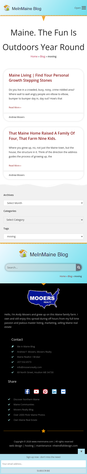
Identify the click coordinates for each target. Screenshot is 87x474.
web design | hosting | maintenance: (31, 445)
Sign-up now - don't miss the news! (43, 457)
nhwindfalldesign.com (65, 445)
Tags (6, 228)
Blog (42, 56)
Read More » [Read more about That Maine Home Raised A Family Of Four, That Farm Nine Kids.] (15, 165)
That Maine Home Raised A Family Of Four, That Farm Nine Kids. (42, 136)
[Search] (79, 267)
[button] (77, 8)
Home (34, 56)
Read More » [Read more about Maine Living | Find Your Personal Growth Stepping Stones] (15, 107)
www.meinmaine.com (42, 441)
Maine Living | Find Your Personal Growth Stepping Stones (39, 78)
